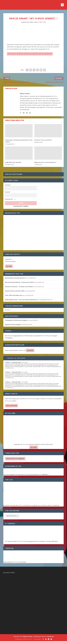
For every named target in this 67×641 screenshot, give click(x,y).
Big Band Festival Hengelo (13, 324)
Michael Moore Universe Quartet (15, 278)
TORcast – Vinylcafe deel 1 (13, 382)
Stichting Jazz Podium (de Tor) (23, 639)
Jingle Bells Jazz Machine (13, 162)
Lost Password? (18, 206)
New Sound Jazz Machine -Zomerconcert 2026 (19, 282)
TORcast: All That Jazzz (16, 358)
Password (7, 192)
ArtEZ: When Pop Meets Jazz (13, 295)
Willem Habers (34, 22)
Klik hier (9, 266)
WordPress (50, 636)
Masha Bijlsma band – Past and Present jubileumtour (21, 299)
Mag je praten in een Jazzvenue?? (45, 162)
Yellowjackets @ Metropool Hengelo (16, 320)
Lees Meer (33, 447)
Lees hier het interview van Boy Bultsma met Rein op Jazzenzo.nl (30, 54)
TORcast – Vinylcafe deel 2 (13, 372)
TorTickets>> (9, 338)
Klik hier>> (45, 474)
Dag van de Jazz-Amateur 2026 (14, 291)
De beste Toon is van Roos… (43, 140)
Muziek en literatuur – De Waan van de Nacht (19, 286)
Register (26, 206)
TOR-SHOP (30, 350)
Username (7, 185)
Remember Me (9, 199)
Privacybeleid (37, 639)
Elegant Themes (27, 636)
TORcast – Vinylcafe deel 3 (13, 362)
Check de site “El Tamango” (15, 458)
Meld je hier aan (11, 405)
